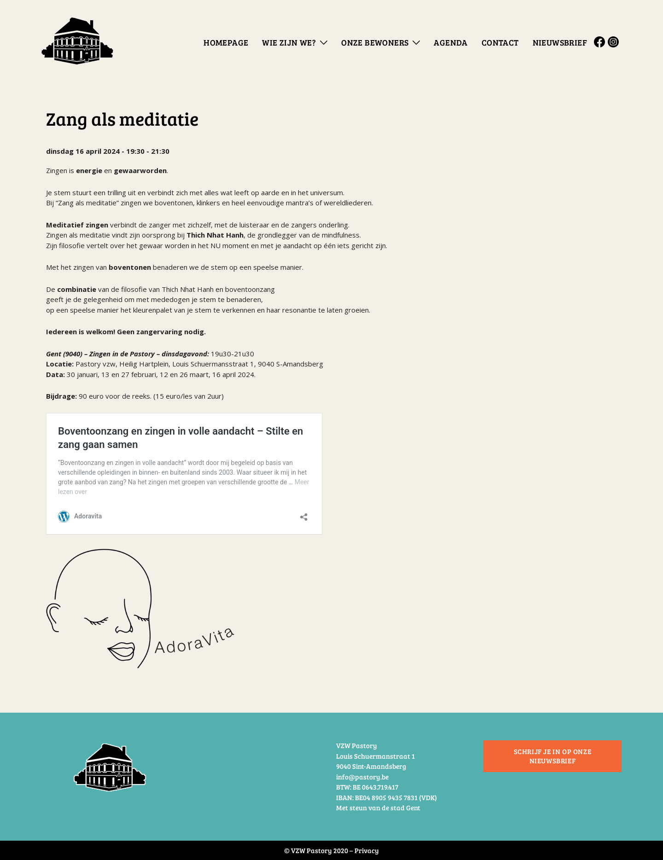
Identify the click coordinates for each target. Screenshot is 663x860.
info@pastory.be (362, 776)
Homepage (226, 42)
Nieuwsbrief (560, 42)
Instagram (615, 42)
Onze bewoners (374, 42)
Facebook (601, 42)
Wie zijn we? (289, 42)
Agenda (450, 42)
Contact (500, 42)
